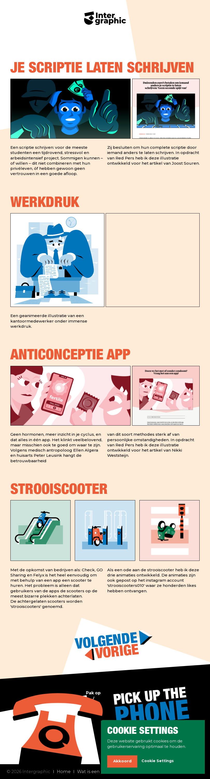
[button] (122, 761)
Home (64, 771)
